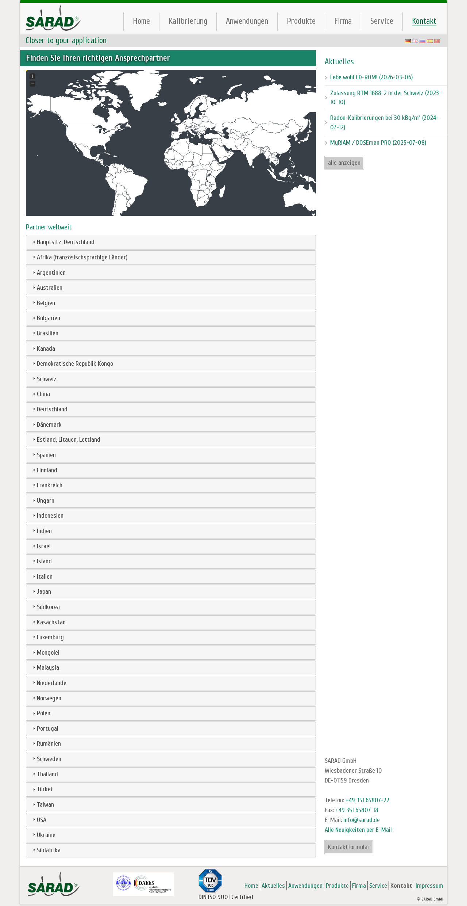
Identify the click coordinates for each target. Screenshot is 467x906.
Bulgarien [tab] (45, 318)
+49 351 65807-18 (356, 810)
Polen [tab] (40, 713)
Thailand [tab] (44, 774)
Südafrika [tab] (46, 850)
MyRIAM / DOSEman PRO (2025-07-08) (378, 142)
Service (381, 21)
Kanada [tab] (43, 349)
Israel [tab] (41, 546)
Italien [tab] (42, 576)
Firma (343, 21)
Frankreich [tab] (46, 485)
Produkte (301, 21)
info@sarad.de (361, 820)
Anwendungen (247, 21)
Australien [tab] (46, 288)
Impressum (429, 886)
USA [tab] (38, 820)
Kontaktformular (349, 847)
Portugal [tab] (44, 728)
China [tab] (40, 394)
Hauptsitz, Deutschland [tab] (62, 242)
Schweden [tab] (46, 759)
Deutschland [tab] (49, 409)
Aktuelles (273, 886)
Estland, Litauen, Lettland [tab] (65, 440)
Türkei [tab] (41, 789)
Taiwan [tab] (42, 804)
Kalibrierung (188, 21)
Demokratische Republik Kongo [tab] (72, 364)
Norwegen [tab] (46, 698)
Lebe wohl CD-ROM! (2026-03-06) (371, 77)
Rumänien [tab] (46, 743)
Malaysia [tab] (45, 667)
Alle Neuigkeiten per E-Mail (358, 830)
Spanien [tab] (43, 455)
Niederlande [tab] (48, 683)
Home (141, 21)
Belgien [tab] (43, 303)
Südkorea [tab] (45, 607)
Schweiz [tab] (44, 379)
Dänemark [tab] (46, 425)
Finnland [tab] (44, 470)
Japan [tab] (41, 591)
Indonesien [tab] (47, 515)
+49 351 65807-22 (367, 800)
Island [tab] (41, 561)
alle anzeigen (344, 163)
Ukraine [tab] (43, 835)
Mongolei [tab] (45, 652)
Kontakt (424, 21)
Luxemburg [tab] (47, 637)
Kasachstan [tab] (48, 622)
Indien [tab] (41, 531)
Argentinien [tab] (48, 273)
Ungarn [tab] (42, 501)
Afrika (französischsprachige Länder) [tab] (79, 257)
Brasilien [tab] (44, 333)
